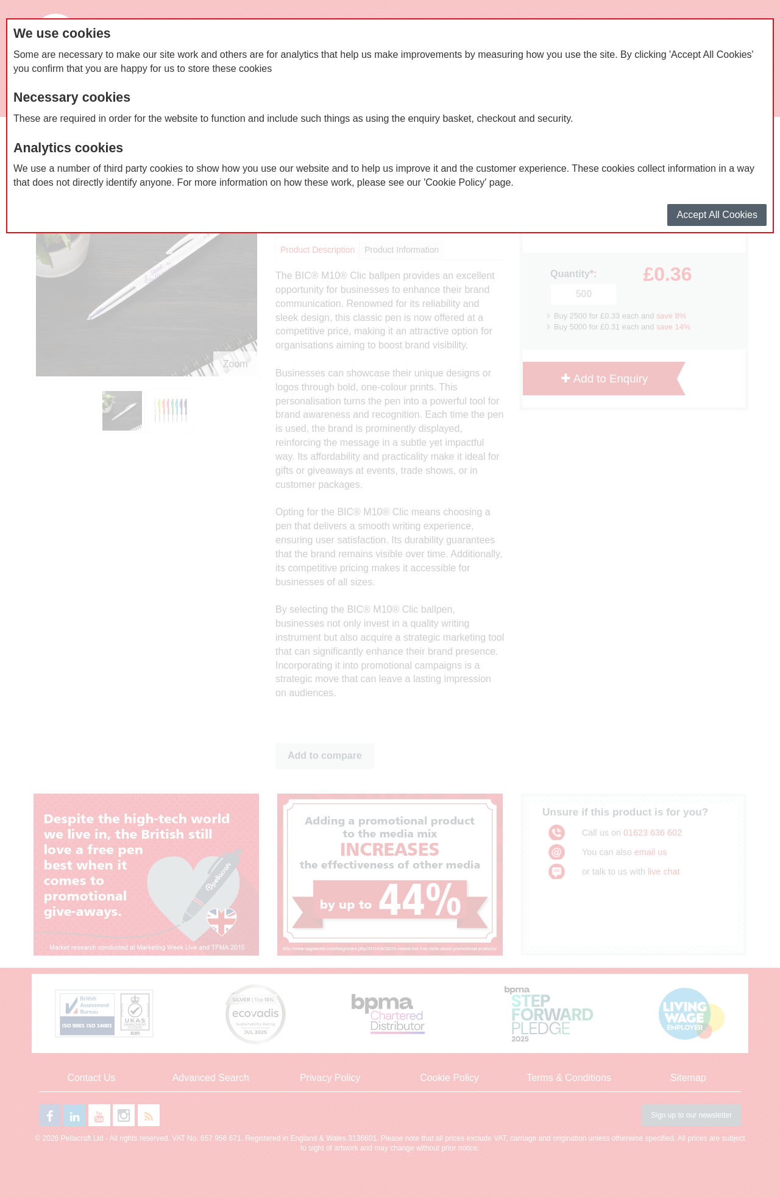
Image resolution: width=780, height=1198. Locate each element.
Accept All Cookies (716, 215)
